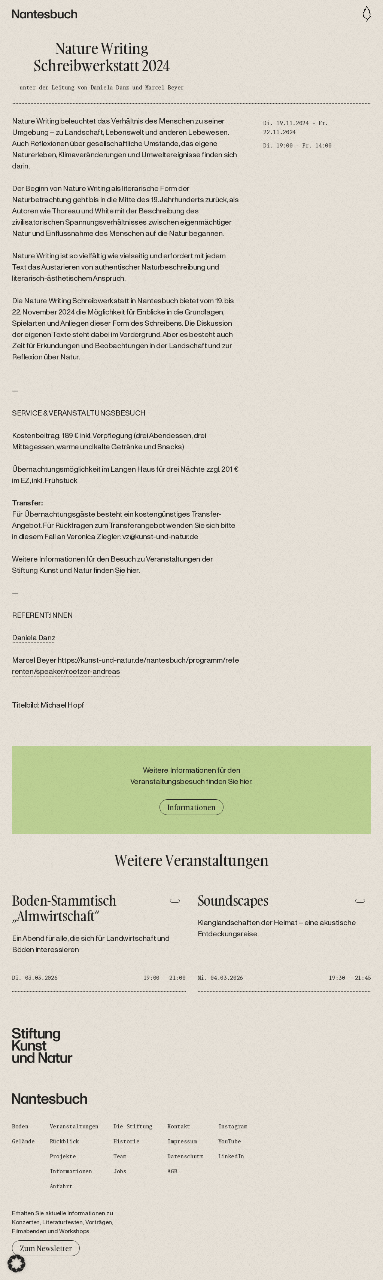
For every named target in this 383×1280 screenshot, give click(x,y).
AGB (172, 1171)
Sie (120, 570)
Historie (126, 1141)
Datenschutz (185, 1156)
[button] (16, 1263)
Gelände (23, 1141)
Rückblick (64, 1141)
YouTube (229, 1141)
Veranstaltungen (74, 1126)
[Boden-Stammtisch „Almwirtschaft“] (99, 942)
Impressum (182, 1141)
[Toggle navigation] (367, 14)
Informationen (191, 807)
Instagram (232, 1126)
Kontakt (178, 1126)
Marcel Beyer (34, 660)
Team (120, 1156)
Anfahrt (61, 1186)
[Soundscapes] (284, 942)
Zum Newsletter (46, 1248)
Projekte (63, 1156)
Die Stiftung (132, 1126)
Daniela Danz (33, 638)
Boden (20, 1126)
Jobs (120, 1171)
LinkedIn (231, 1156)
